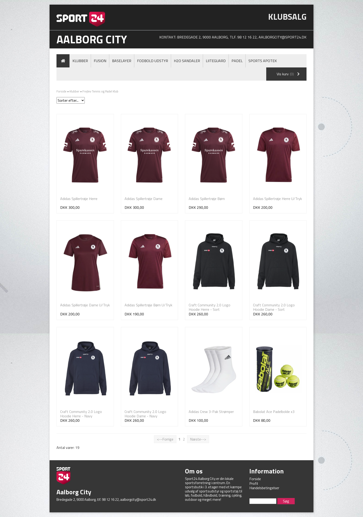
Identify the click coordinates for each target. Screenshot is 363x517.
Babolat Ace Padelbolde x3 (273, 411)
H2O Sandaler (187, 60)
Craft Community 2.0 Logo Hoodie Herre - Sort (209, 307)
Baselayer (121, 60)
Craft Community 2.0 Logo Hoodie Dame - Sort (274, 307)
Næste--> (198, 439)
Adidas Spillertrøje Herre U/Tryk (277, 198)
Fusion (100, 60)
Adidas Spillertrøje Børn (207, 198)
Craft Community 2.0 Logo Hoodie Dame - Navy (145, 414)
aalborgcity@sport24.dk (283, 37)
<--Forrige (165, 439)
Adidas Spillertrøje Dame (144, 198)
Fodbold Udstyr (152, 60)
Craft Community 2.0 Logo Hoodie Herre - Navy (81, 414)
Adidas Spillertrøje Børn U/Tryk (148, 305)
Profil (253, 483)
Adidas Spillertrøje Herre (78, 198)
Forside (61, 91)
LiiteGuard (216, 60)
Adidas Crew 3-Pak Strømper (211, 411)
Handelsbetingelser (264, 488)
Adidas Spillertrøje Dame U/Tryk (85, 305)
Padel (237, 60)
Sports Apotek (262, 60)
